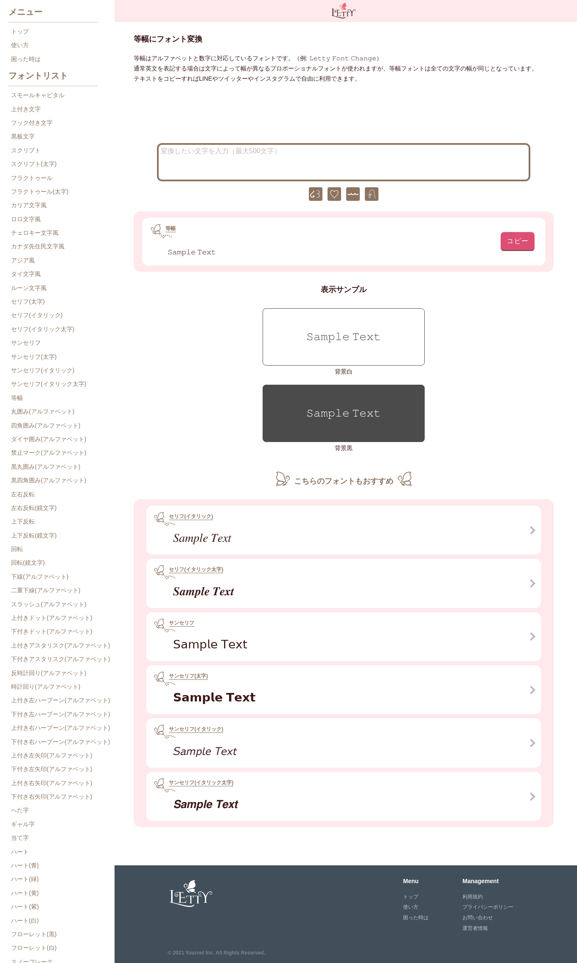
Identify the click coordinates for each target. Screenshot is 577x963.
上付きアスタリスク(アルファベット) (60, 645)
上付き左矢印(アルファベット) (51, 755)
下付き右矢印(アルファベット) (51, 796)
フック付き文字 (32, 122)
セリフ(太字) (28, 301)
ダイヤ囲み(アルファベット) (48, 439)
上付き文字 (26, 109)
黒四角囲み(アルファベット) (48, 480)
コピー (518, 240)
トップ (20, 31)
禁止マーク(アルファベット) (48, 452)
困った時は (26, 59)
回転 (17, 549)
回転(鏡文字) (28, 562)
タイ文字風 (26, 273)
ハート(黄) (25, 893)
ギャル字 (23, 824)
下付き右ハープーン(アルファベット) (60, 741)
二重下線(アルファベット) (45, 590)
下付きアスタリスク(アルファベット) (60, 659)
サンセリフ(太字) (33, 356)
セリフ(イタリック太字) (42, 329)
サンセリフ (26, 342)
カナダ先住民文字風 (37, 246)
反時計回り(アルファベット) (48, 673)
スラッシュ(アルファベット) (48, 604)
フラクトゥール (32, 178)
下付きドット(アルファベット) (51, 631)
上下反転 (23, 521)
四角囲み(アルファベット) (45, 425)
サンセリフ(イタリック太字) (48, 383)
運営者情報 (475, 928)
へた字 (20, 810)
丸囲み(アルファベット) (42, 411)
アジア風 (23, 260)
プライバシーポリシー (487, 907)
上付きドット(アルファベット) (51, 617)
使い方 (20, 45)
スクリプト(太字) (33, 163)
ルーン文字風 (29, 287)
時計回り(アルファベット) (45, 686)
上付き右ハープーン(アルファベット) (60, 727)
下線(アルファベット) (39, 576)
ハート (20, 851)
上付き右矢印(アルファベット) (51, 783)
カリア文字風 (29, 205)
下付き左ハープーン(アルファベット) (60, 714)
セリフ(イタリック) (36, 315)
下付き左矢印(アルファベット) (51, 769)
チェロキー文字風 (35, 232)
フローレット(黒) (33, 934)
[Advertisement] (344, 115)
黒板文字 (23, 136)
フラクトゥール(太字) (39, 191)
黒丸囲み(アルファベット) (45, 466)
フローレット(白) (33, 947)
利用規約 (472, 897)
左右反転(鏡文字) (33, 507)
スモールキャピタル (37, 95)
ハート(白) (25, 920)
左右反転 (23, 494)
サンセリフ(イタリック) (42, 370)
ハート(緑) (25, 879)
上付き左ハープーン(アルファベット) (60, 700)
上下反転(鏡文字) (33, 535)
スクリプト (26, 150)
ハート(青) (25, 865)
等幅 (17, 397)
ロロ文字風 (26, 219)
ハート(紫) (25, 906)
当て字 (20, 837)
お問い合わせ (477, 918)
